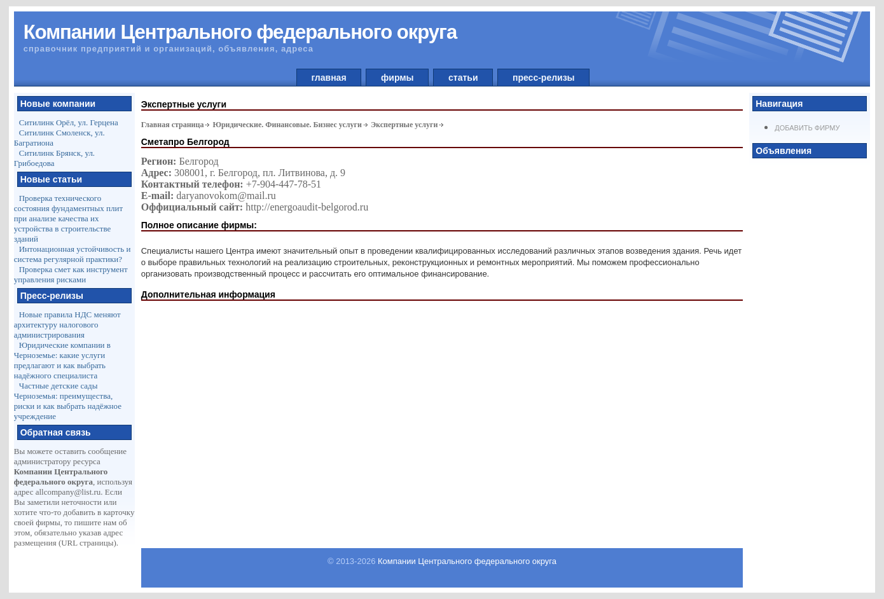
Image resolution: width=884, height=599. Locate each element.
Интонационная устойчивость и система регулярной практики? (72, 254)
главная (329, 77)
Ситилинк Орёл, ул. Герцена (68, 122)
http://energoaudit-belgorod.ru (306, 207)
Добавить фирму (807, 128)
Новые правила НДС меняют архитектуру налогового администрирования (67, 325)
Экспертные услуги (404, 124)
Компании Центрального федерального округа (467, 561)
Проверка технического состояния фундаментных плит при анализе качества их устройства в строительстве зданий (68, 218)
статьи (463, 77)
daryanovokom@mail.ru (225, 195)
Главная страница (172, 124)
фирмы (397, 77)
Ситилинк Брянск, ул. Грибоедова (54, 158)
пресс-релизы (543, 77)
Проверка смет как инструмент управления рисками (71, 274)
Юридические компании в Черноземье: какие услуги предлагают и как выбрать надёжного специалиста (62, 360)
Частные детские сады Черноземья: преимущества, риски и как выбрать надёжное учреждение (67, 401)
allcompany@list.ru (68, 492)
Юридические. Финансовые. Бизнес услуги (287, 124)
